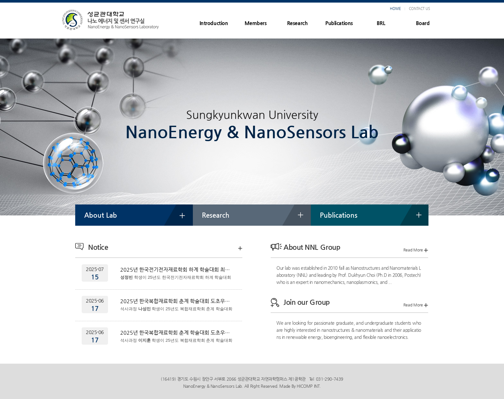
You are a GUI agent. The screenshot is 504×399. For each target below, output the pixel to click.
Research (297, 23)
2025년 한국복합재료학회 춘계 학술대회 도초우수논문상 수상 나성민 (176, 301)
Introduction (214, 23)
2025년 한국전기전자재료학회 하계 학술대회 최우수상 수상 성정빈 (176, 270)
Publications (339, 23)
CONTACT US (419, 8)
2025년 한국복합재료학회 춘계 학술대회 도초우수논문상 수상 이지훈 (176, 333)
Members (256, 23)
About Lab (100, 215)
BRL (381, 23)
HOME (395, 8)
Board (423, 23)
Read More (415, 250)
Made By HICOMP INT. (300, 386)
